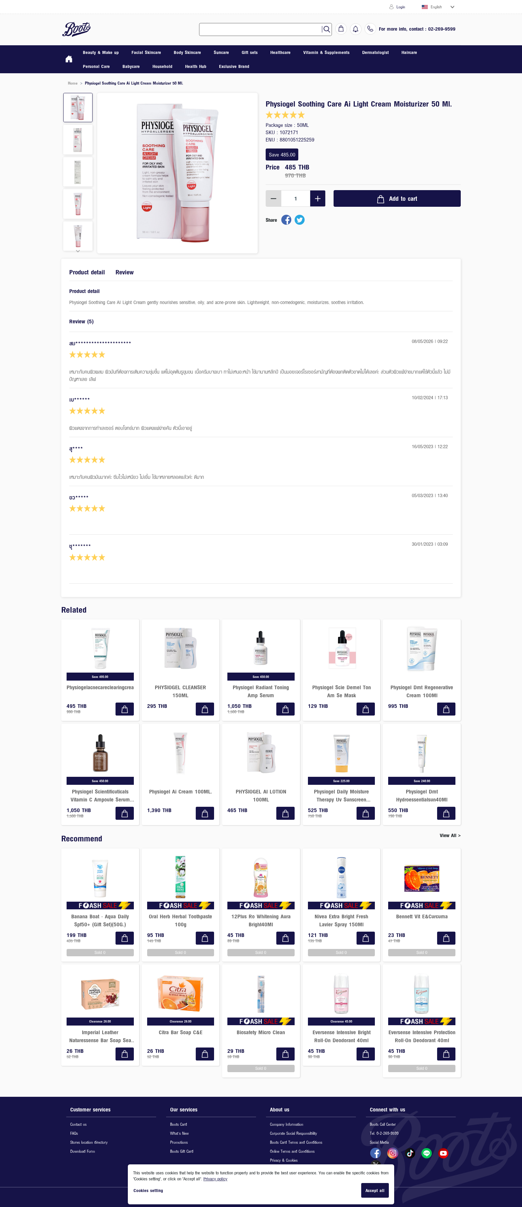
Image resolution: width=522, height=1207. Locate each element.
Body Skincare (187, 52)
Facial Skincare (146, 52)
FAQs (74, 1133)
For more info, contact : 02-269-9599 (417, 28)
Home (73, 83)
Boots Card (178, 1124)
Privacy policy (215, 1179)
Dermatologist (375, 52)
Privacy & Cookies (284, 1160)
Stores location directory (89, 1142)
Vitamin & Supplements (326, 52)
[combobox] (263, 29)
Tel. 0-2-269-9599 (384, 1133)
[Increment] (317, 198)
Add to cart (397, 199)
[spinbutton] (295, 198)
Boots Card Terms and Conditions (296, 1142)
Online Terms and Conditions (292, 1151)
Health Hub (195, 66)
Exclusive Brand (234, 66)
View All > (450, 835)
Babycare (131, 66)
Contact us (78, 1124)
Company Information (286, 1124)
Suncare (221, 52)
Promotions (179, 1142)
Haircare (409, 52)
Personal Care (96, 66)
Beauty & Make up (101, 52)
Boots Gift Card (181, 1151)
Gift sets (250, 52)
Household (162, 66)
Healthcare (280, 52)
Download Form (82, 1151)
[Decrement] (273, 198)
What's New (179, 1133)
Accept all (375, 1190)
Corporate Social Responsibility (293, 1133)
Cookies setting (148, 1190)
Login (397, 6)
